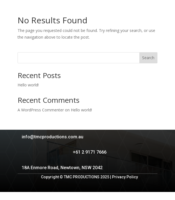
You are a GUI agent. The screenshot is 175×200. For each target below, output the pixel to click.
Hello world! (28, 85)
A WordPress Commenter (41, 109)
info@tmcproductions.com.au (52, 136)
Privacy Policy (125, 177)
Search (148, 57)
